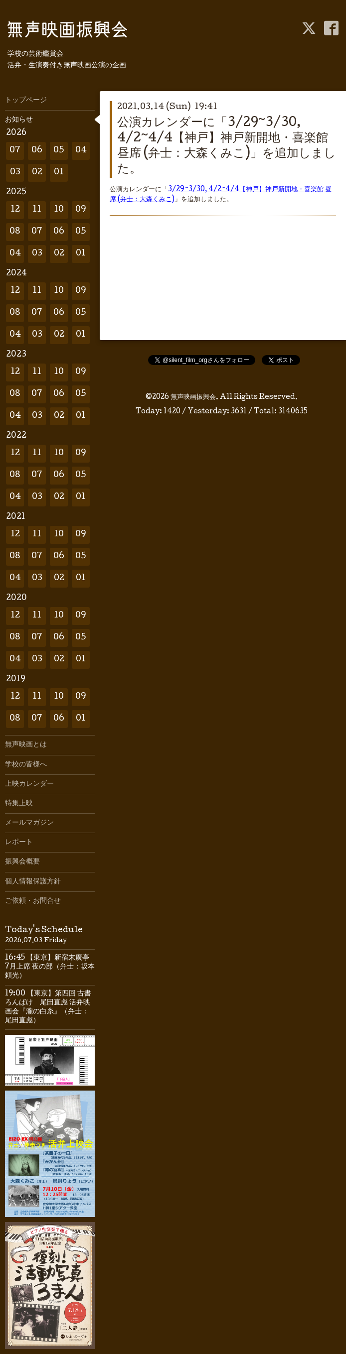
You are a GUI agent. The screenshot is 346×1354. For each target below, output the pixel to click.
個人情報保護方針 (33, 882)
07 (14, 150)
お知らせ (19, 120)
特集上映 (19, 804)
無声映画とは (26, 745)
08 (14, 232)
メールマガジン (29, 823)
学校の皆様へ (26, 765)
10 (59, 210)
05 (58, 150)
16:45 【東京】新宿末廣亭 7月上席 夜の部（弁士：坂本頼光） (50, 967)
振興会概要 (22, 862)
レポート (19, 843)
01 (59, 172)
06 (36, 150)
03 (15, 172)
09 (80, 210)
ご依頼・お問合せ (33, 901)
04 (81, 150)
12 (15, 210)
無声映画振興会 (193, 397)
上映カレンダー (29, 784)
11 (36, 210)
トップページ (26, 101)
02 (37, 172)
